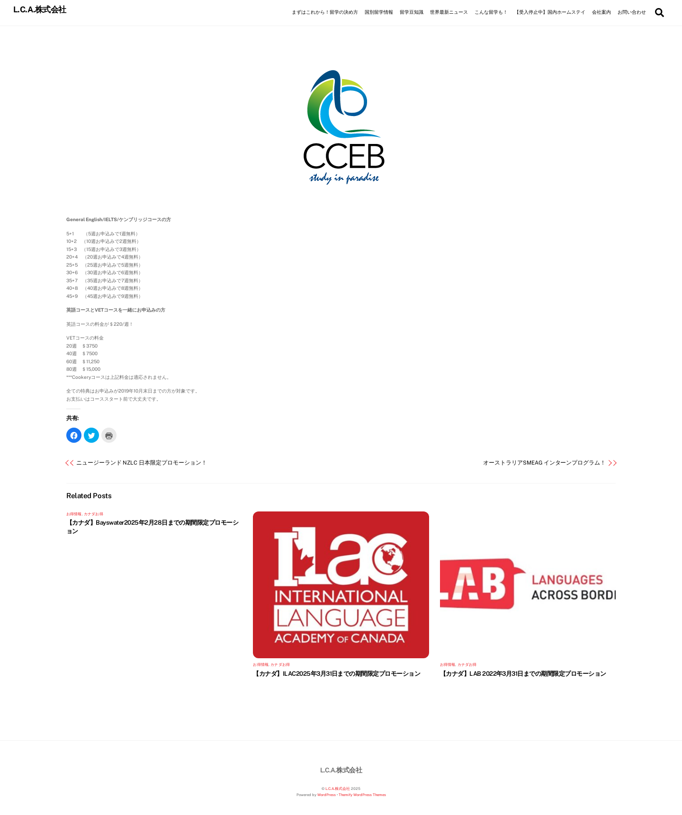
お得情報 (74, 514)
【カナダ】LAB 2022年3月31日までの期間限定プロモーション (523, 673)
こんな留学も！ (491, 12)
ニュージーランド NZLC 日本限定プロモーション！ (141, 462)
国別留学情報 (379, 12)
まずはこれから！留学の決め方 (325, 12)
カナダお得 (93, 514)
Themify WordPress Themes (362, 795)
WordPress (326, 795)
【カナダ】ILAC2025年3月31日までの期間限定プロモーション (336, 673)
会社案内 (601, 12)
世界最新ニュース (449, 12)
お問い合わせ (632, 12)
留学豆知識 (411, 12)
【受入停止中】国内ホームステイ (549, 12)
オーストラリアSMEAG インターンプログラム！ (544, 462)
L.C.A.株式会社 (337, 789)
